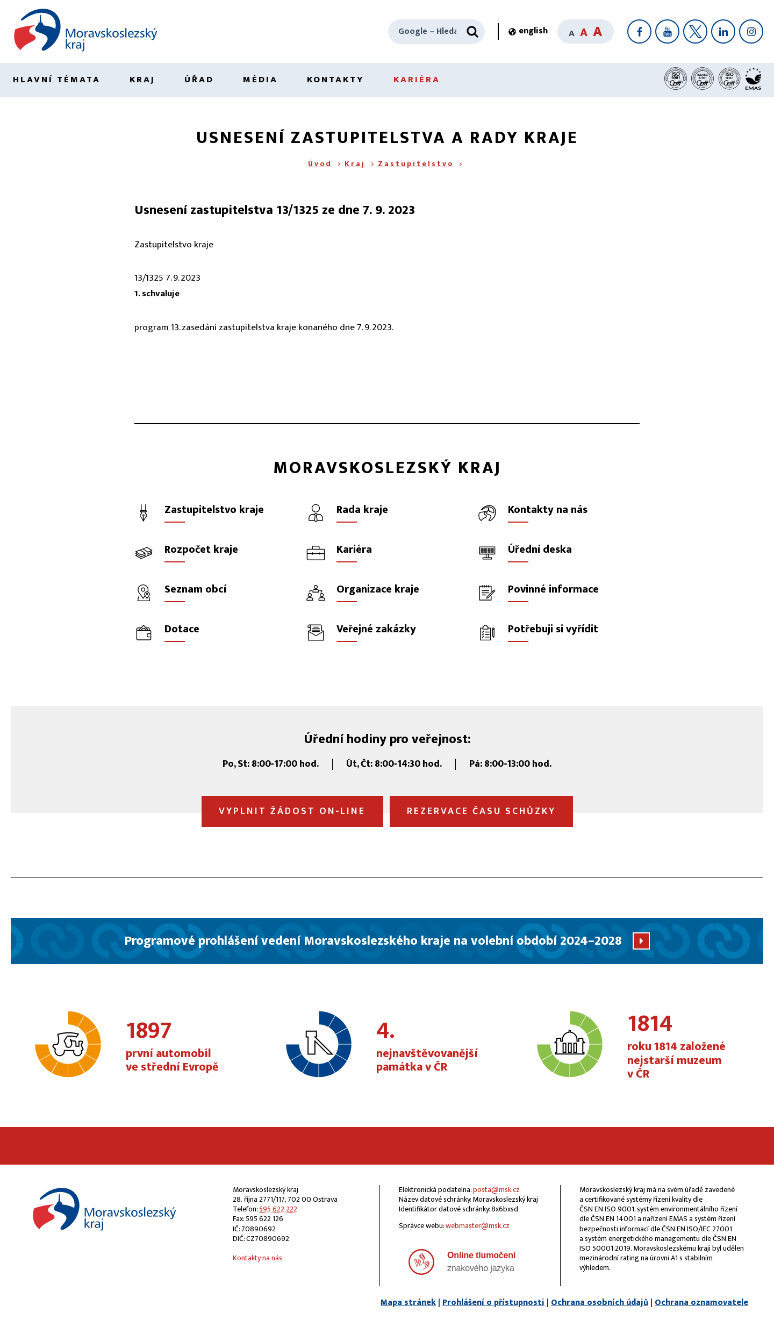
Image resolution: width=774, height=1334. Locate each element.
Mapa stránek (408, 1302)
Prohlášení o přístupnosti (493, 1302)
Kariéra (416, 79)
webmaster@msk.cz (478, 1225)
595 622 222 (278, 1209)
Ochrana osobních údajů (599, 1302)
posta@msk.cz (496, 1189)
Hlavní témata (57, 79)
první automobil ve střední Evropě (184, 1047)
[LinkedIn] (723, 31)
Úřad (199, 79)
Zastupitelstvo (416, 164)
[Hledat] (472, 31)
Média (260, 79)
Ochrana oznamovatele (701, 1302)
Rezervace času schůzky (481, 811)
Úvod (320, 164)
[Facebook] (639, 31)
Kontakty (335, 79)
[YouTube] (667, 31)
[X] (695, 31)
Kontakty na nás (257, 1258)
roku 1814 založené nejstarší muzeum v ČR (685, 1047)
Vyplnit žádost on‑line (292, 811)
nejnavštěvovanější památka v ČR (434, 1047)
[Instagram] (751, 31)
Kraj (142, 79)
